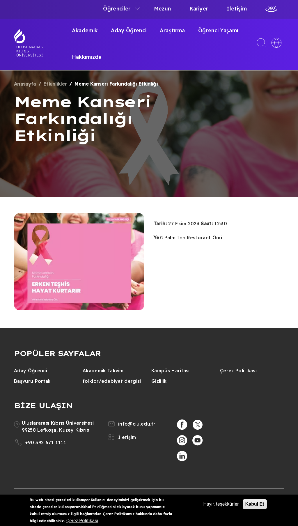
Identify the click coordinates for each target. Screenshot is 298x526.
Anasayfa (25, 84)
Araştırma (172, 30)
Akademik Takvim (103, 370)
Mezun (162, 8)
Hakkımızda (87, 57)
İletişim (237, 8)
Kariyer (198, 8)
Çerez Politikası (238, 370)
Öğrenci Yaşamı (218, 30)
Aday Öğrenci (129, 30)
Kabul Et (254, 504)
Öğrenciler (116, 8)
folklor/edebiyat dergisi (112, 381)
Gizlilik (159, 381)
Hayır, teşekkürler (221, 504)
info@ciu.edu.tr (137, 424)
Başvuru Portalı (32, 381)
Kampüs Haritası (170, 370)
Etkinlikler (55, 84)
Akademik (85, 30)
